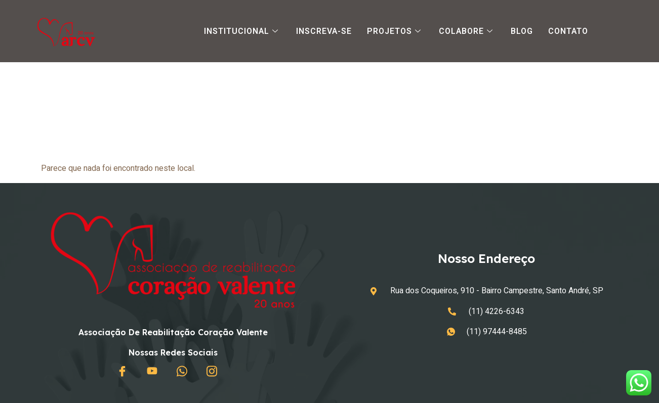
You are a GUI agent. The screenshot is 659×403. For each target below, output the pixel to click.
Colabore (467, 31)
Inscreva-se (324, 31)
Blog (522, 31)
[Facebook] (124, 371)
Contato (568, 31)
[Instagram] (214, 371)
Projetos (395, 31)
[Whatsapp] (184, 371)
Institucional (242, 31)
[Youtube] (154, 371)
